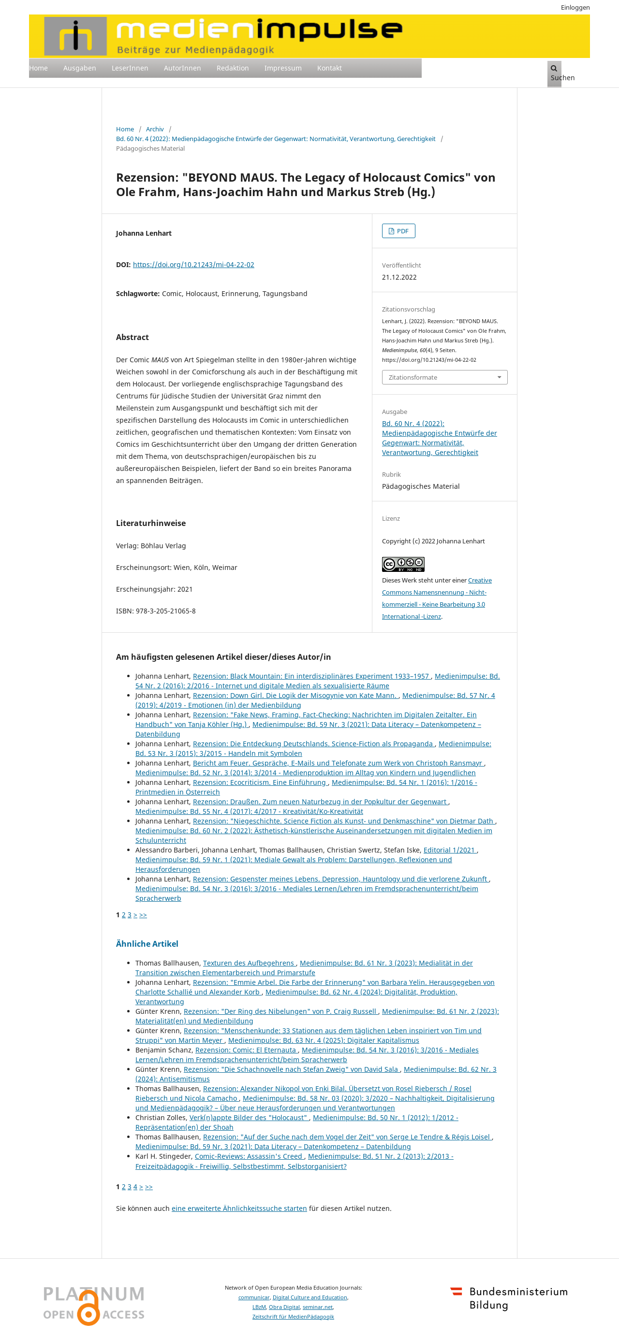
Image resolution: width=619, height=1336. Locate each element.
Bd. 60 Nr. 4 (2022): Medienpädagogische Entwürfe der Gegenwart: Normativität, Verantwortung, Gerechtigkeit (276, 138)
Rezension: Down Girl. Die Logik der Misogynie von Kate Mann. (295, 695)
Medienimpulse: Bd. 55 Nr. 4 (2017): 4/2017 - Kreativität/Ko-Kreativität (249, 811)
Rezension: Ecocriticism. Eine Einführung (260, 782)
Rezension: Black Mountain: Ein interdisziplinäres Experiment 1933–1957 (312, 676)
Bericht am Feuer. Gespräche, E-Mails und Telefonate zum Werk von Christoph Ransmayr (338, 762)
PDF (402, 231)
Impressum (283, 67)
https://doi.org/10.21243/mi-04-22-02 (193, 264)
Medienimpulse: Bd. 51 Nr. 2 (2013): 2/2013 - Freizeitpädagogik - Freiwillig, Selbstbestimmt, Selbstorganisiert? (294, 1160)
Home (38, 67)
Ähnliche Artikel (147, 943)
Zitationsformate (413, 377)
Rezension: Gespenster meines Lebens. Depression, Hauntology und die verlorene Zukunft (341, 878)
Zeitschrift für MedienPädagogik (293, 1316)
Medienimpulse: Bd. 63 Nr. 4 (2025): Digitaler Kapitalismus (323, 1040)
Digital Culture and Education (310, 1297)
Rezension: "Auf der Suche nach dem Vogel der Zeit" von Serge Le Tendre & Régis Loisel (347, 1136)
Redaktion (233, 67)
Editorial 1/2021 (450, 849)
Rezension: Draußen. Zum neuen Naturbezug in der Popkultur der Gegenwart (320, 801)
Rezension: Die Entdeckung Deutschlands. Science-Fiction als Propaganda (314, 743)
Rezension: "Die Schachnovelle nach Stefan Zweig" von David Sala (292, 1069)
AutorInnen (182, 67)
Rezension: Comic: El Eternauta (246, 1049)
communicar (254, 1297)
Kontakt (329, 67)
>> (143, 914)
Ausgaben (79, 67)
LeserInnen (130, 67)
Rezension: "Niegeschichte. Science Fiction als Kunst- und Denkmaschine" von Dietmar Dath (344, 820)
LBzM (259, 1307)
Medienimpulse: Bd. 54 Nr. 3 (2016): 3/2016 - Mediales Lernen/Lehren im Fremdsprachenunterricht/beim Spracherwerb (307, 1054)
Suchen (556, 73)
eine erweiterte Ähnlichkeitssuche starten (239, 1208)
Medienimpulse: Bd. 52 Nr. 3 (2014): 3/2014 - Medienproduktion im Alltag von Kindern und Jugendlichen (305, 772)
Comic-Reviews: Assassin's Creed (249, 1156)
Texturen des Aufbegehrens (249, 962)
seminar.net (318, 1307)
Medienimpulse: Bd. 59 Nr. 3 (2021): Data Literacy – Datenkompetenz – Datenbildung (273, 1146)
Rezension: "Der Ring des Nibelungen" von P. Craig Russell (281, 1011)
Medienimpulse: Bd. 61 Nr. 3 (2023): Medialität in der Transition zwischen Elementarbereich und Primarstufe (304, 967)
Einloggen (575, 7)
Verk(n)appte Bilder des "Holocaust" (249, 1117)
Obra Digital (284, 1307)
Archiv (155, 129)
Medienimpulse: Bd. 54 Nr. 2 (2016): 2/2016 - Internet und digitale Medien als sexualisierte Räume (317, 680)
